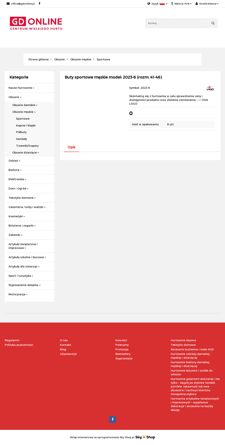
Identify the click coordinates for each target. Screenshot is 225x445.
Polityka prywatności (19, 344)
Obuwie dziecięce (25, 152)
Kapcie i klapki (26, 125)
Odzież (14, 160)
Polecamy (122, 344)
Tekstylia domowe (22, 197)
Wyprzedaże (123, 358)
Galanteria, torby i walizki (27, 207)
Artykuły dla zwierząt (24, 266)
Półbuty (21, 132)
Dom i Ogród (18, 188)
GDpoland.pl (68, 353)
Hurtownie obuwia (183, 340)
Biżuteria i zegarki (22, 225)
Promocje (121, 349)
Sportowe (23, 118)
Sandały (21, 138)
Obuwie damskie (24, 105)
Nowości (121, 340)
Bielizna (15, 169)
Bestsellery (122, 353)
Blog (63, 349)
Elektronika (17, 179)
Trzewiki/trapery (27, 145)
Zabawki (16, 234)
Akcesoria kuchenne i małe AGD (192, 349)
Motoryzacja (18, 294)
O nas (64, 340)
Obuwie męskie (24, 111)
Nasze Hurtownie (21, 87)
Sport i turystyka (21, 275)
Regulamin (12, 340)
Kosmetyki (17, 216)
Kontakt (65, 344)
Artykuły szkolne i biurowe (27, 257)
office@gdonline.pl (21, 3)
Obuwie (15, 97)
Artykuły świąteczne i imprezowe (23, 245)
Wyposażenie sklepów (25, 285)
